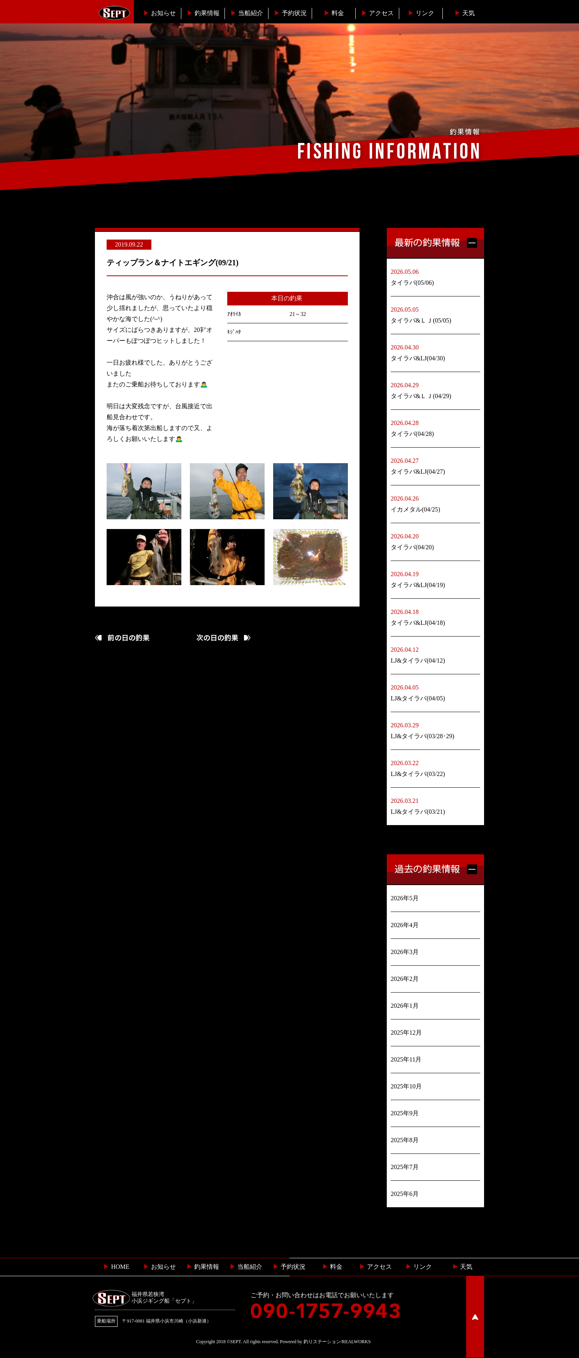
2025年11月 (406, 1059)
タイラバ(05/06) (412, 282)
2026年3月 (405, 952)
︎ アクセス (375, 1266)
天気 (464, 13)
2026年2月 (405, 978)
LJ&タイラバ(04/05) (418, 698)
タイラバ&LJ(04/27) (418, 471)
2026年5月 (405, 898)
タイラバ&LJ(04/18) (418, 622)
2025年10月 (406, 1086)
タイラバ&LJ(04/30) (418, 358)
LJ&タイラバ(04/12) (418, 660)
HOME (116, 1266)
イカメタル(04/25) (415, 509)
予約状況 (290, 13)
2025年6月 (405, 1193)
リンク (421, 13)
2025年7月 (405, 1167)
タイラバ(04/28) (412, 433)
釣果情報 (203, 13)
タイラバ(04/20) (412, 547)
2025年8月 (405, 1140)
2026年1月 (405, 1005)
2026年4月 (405, 925)
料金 (334, 13)
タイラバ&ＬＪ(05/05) (421, 320)
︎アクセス (377, 13)
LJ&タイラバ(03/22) (418, 774)
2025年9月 (405, 1113)
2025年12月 (406, 1032)
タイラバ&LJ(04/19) (418, 585)
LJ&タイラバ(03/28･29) (422, 736)
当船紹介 (246, 13)
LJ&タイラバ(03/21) (418, 811)
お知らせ (159, 13)
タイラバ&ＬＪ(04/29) (421, 396)
